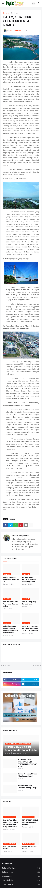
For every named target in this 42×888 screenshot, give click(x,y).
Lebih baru (6, 665)
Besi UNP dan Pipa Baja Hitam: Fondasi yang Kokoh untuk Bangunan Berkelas (10, 823)
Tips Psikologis (21, 880)
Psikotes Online (21, 872)
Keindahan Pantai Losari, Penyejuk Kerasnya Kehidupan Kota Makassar (10, 629)
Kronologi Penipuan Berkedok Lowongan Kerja (27, 787)
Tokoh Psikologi (21, 884)
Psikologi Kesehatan (21, 868)
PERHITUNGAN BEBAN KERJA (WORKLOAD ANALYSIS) (30, 822)
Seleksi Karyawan (21, 876)
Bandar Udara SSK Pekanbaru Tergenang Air (11, 579)
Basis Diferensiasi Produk (9, 848)
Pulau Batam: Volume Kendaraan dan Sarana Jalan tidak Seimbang (30, 628)
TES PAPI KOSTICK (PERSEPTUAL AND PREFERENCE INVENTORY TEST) (27, 763)
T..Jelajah (14, 13)
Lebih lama (36, 665)
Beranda (6, 13)
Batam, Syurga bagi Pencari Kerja (29, 603)
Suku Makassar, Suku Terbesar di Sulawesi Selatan (10, 604)
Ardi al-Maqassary (20, 535)
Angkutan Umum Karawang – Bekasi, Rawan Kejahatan (29, 579)
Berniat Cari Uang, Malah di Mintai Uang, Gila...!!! (27, 775)
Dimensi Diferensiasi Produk (29, 848)
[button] (3, 3)
